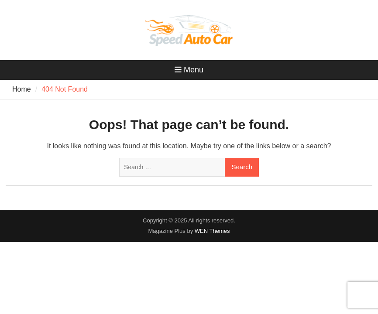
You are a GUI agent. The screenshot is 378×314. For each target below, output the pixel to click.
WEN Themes (212, 231)
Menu (189, 69)
